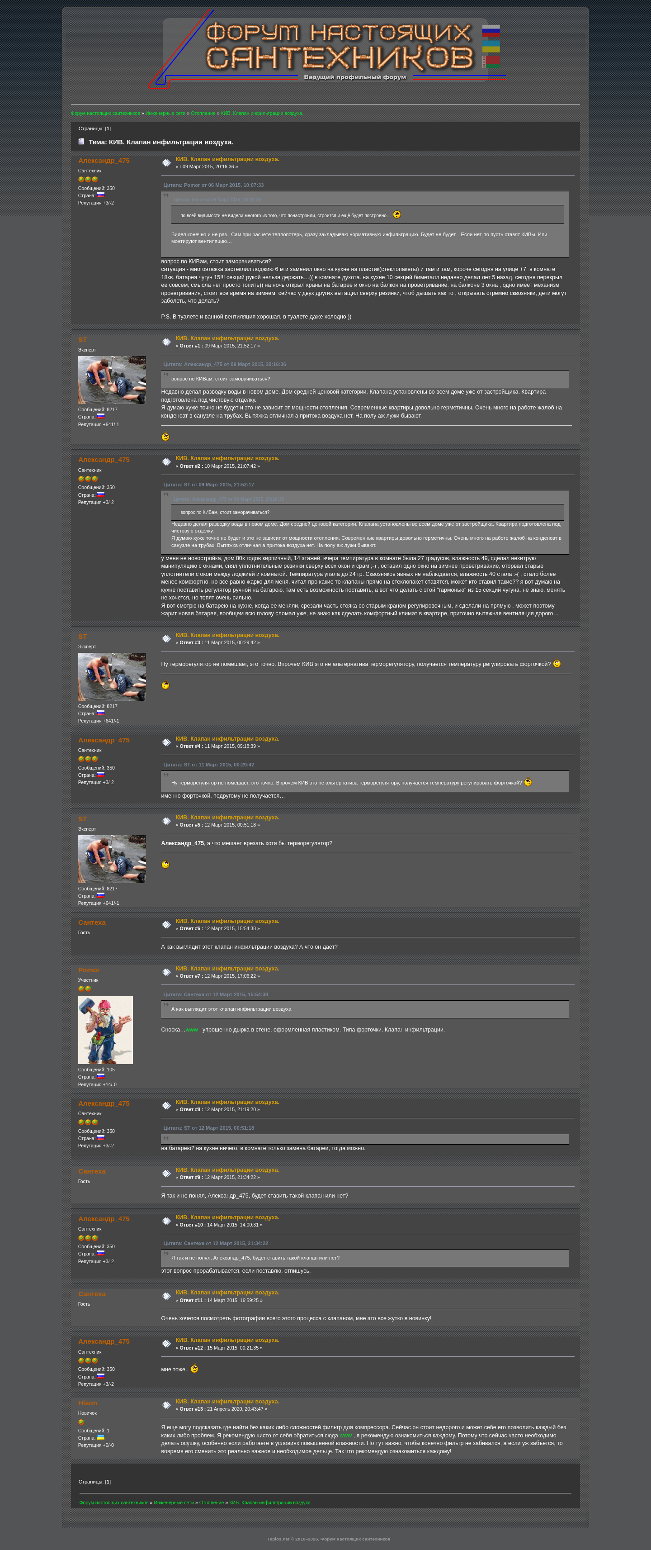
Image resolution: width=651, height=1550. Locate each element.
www (192, 1030)
